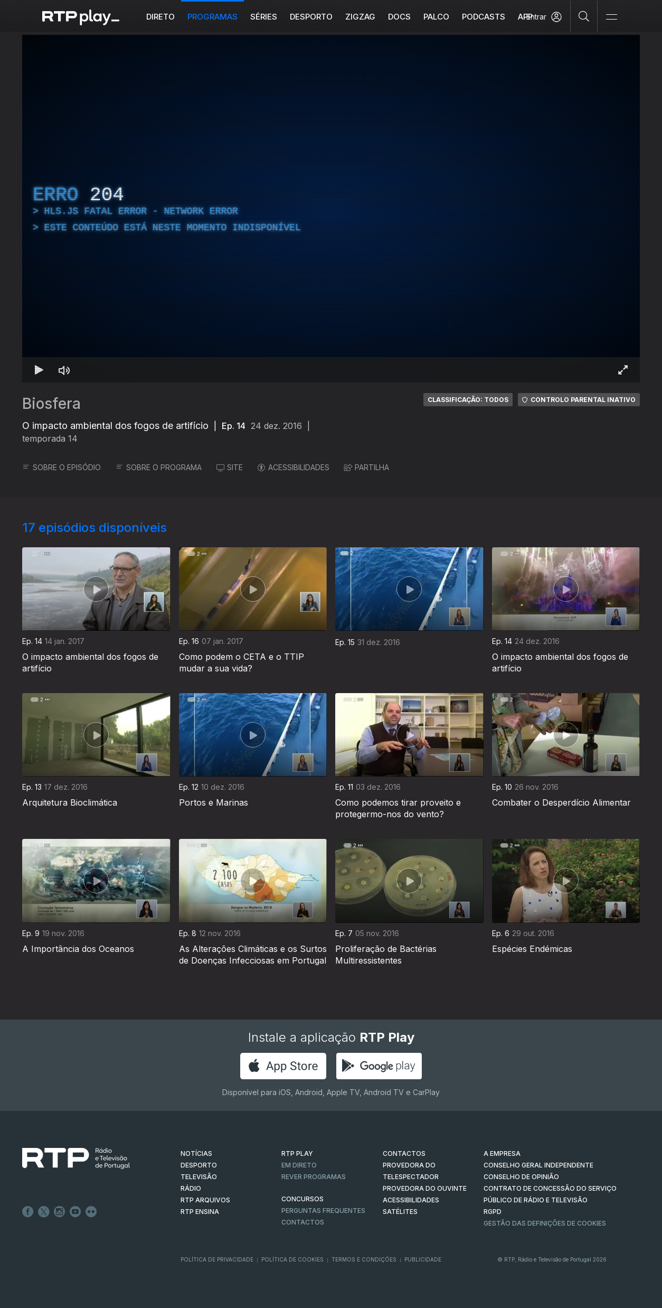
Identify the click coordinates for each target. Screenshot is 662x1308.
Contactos (302, 1222)
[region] (331, 208)
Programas (212, 17)
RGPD (493, 1212)
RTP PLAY (297, 1153)
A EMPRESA (502, 1153)
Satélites (400, 1212)
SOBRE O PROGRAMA (159, 467)
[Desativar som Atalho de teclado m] (64, 369)
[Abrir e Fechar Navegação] (611, 17)
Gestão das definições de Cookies (545, 1223)
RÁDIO (191, 1188)
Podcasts (483, 17)
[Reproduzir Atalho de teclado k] (39, 369)
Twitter (44, 1212)
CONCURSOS (302, 1199)
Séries (263, 17)
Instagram (59, 1212)
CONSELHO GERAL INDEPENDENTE (538, 1165)
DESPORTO (199, 1165)
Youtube (75, 1212)
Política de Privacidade (217, 1259)
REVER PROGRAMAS (313, 1177)
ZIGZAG (360, 17)
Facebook (28, 1212)
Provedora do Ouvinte (425, 1188)
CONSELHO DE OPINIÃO (521, 1177)
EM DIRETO (299, 1165)
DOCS (399, 17)
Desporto (311, 17)
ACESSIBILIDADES (293, 467)
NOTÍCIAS (196, 1153)
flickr (91, 1212)
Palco (436, 17)
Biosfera (51, 404)
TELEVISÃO (199, 1177)
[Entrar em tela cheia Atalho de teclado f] (623, 369)
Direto (160, 17)
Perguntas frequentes (323, 1210)
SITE (229, 467)
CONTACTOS (404, 1153)
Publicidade (422, 1259)
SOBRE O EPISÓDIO (61, 467)
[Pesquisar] (584, 16)
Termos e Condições (364, 1259)
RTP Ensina (200, 1212)
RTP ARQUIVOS (205, 1200)
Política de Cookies (292, 1259)
